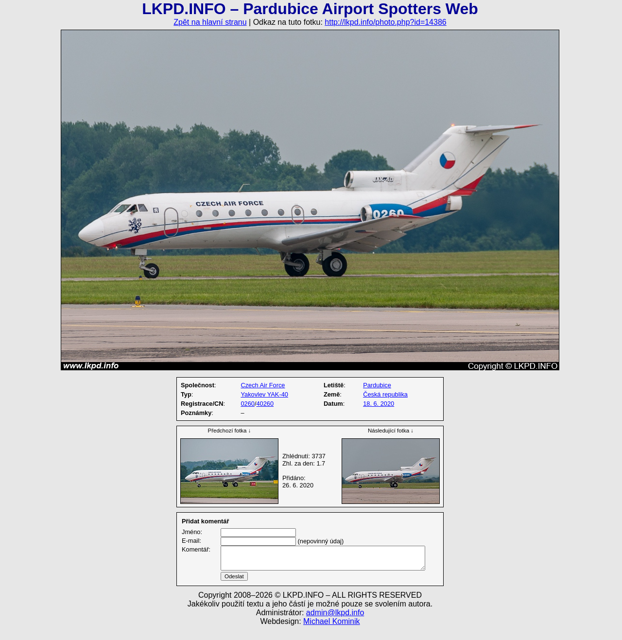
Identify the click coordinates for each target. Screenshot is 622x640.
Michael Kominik (331, 633)
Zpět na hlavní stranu (209, 22)
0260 (247, 403)
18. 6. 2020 (378, 403)
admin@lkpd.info (335, 624)
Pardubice (377, 385)
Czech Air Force (263, 385)
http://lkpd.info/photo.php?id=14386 (385, 22)
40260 (265, 403)
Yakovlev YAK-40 (264, 394)
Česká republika (385, 394)
